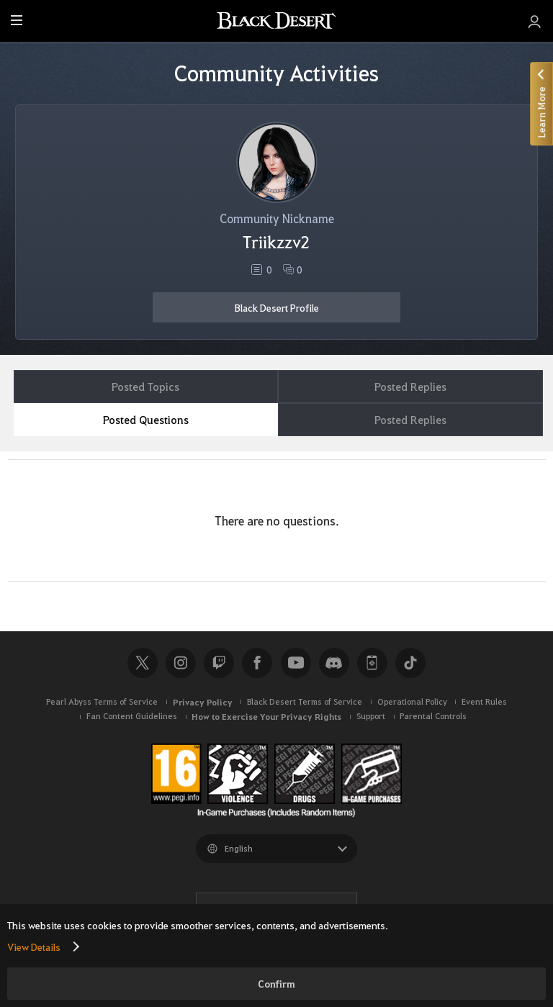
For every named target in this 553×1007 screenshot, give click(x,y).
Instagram (181, 663)
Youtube (296, 663)
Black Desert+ (372, 663)
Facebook (257, 663)
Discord (334, 663)
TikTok (410, 663)
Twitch (219, 663)
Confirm (276, 983)
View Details (33, 946)
